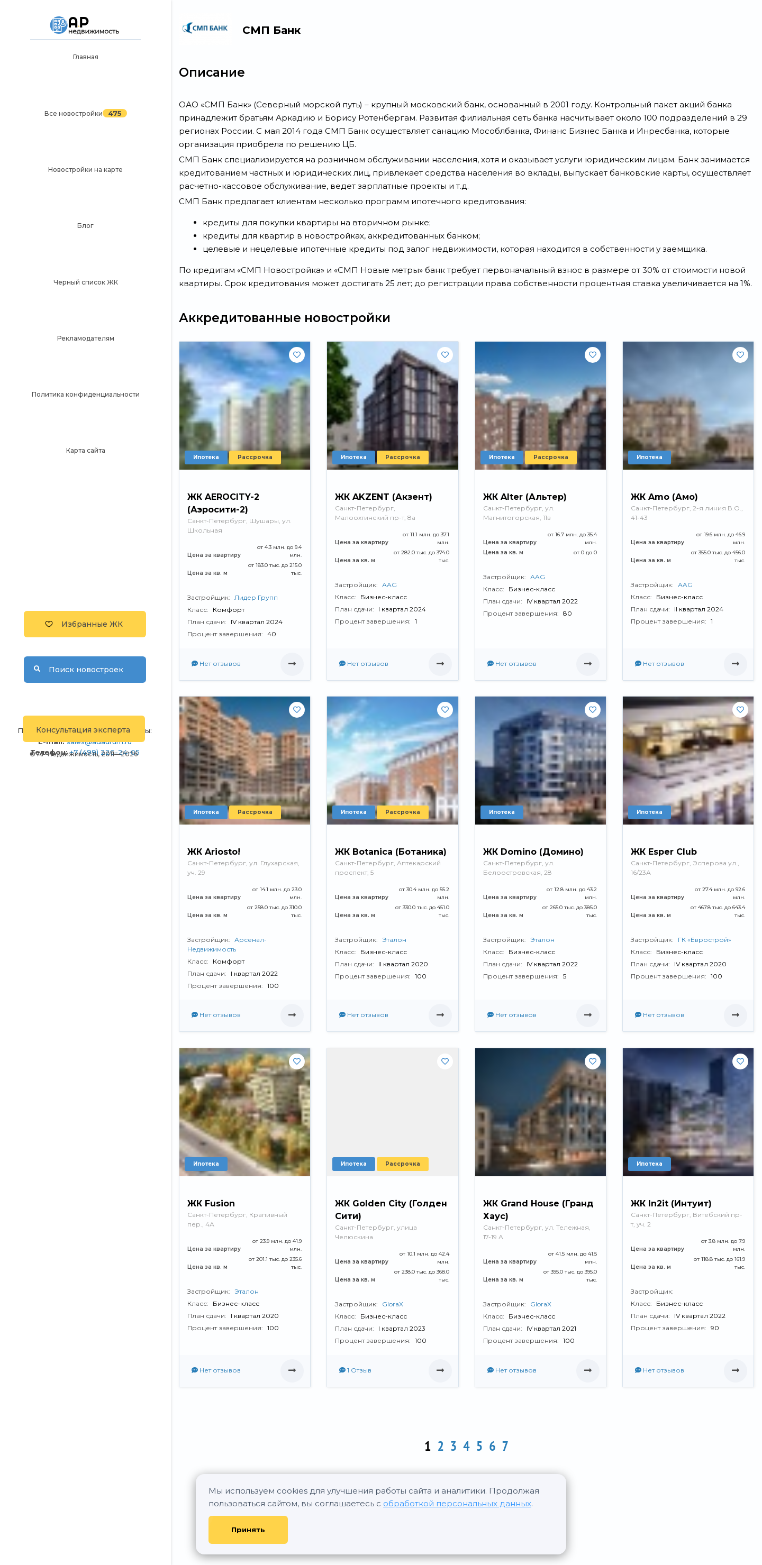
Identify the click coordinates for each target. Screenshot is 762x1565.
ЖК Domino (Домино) (533, 852)
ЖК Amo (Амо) (664, 497)
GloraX (392, 1304)
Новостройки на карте (85, 169)
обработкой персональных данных (457, 1503)
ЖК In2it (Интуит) (671, 1203)
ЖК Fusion (211, 1203)
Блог (85, 226)
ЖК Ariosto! (213, 852)
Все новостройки (73, 113)
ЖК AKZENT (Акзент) (383, 497)
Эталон (394, 940)
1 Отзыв (355, 1370)
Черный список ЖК (85, 282)
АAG (389, 585)
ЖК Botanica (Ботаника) (391, 852)
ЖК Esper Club (664, 852)
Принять (248, 1529)
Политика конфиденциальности (86, 394)
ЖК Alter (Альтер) (525, 497)
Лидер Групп (256, 597)
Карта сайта (85, 450)
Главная (85, 57)
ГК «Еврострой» (704, 940)
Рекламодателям (85, 338)
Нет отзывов (216, 663)
